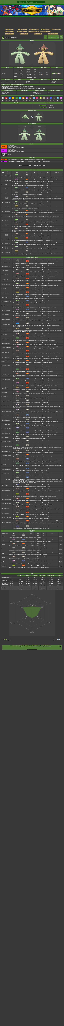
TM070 (3, 365)
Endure (7, 314)
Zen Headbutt (8, 347)
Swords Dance (8, 401)
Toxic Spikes (8, 411)
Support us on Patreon (32, 649)
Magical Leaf (8, 301)
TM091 (3, 411)
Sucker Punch (6, 235)
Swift (6, 297)
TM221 (3, 522)
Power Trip (7, 216)
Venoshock (7, 310)
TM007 (3, 270)
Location (50, 37)
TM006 (3, 266)
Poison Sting (8, 180)
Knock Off (7, 490)
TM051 (3, 329)
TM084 (3, 388)
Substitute (7, 420)
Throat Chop (8, 522)
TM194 (3, 503)
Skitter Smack (8, 517)
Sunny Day (7, 319)
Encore (6, 437)
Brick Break (7, 343)
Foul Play (7, 352)
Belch (3, 561)
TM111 (3, 424)
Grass (51, 105)
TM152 (3, 455)
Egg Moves (61, 37)
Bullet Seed (7, 211)
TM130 (3, 441)
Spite (6, 485)
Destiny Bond (6, 198)
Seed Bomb (7, 370)
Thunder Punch (7, 362)
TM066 (3, 357)
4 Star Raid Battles (20, 147)
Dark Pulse (7, 416)
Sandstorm (7, 252)
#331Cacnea (9, 639)
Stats (58, 37)
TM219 (3, 517)
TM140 (3, 451)
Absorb (6, 188)
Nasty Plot (7, 451)
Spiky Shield (7, 175)
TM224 (3, 527)
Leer (6, 184)
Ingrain (6, 220)
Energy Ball (7, 243)
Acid (2, 540)
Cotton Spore (6, 248)
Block (3, 553)
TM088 (3, 401)
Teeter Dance (4, 548)
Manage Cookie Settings (45, 645)
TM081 (3, 379)
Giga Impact (8, 455)
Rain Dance (7, 324)
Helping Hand (8, 441)
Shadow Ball (8, 428)
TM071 (3, 370)
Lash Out (7, 508)
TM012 (3, 274)
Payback (7, 225)
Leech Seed (7, 202)
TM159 (3, 464)
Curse (6, 527)
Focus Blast (7, 459)
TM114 (3, 428)
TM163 (3, 469)
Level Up (29, 165)
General (45, 37)
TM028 (3, 293)
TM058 (3, 343)
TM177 (3, 485)
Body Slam (7, 357)
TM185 (3, 495)
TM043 (3, 305)
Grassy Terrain (8, 446)
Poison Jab (7, 383)
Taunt (6, 396)
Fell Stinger (4, 566)
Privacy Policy (36, 645)
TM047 (3, 314)
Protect (6, 270)
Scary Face (7, 266)
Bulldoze (7, 293)
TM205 (3, 513)
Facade (7, 288)
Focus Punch (8, 499)
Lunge (6, 495)
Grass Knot (7, 379)
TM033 (3, 301)
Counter (3, 544)
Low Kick (7, 274)
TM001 (3, 262)
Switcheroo (4, 557)
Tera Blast (7, 479)
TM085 (3, 392)
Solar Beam (7, 473)
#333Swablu (54, 639)
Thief (6, 279)
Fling (6, 305)
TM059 (3, 347)
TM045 (3, 310)
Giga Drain (7, 424)
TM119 (3, 433)
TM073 (3, 374)
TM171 (3, 479)
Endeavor (7, 513)
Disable (3, 536)
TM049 (3, 319)
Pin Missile (7, 239)
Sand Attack (7, 206)
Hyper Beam (8, 469)
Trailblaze (7, 284)
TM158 (3, 459)
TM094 (3, 416)
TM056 (3, 339)
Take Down (7, 262)
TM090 (3, 405)
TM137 (3, 446)
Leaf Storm (7, 464)
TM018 (3, 279)
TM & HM (35, 165)
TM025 (3, 288)
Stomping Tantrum (7, 388)
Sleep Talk (7, 365)
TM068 (3, 361)
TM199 (3, 508)
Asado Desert (13, 146)
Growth (6, 193)
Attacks (54, 37)
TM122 (3, 437)
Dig (6, 334)
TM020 (3, 284)
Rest (6, 392)
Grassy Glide (8, 503)
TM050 (3, 324)
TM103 (3, 420)
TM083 (3, 383)
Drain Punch (8, 374)
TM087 (3, 396)
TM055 (3, 334)
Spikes (6, 229)
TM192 (3, 499)
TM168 (3, 473)
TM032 (3, 297)
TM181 (3, 490)
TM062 (3, 352)
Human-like (51, 107)
